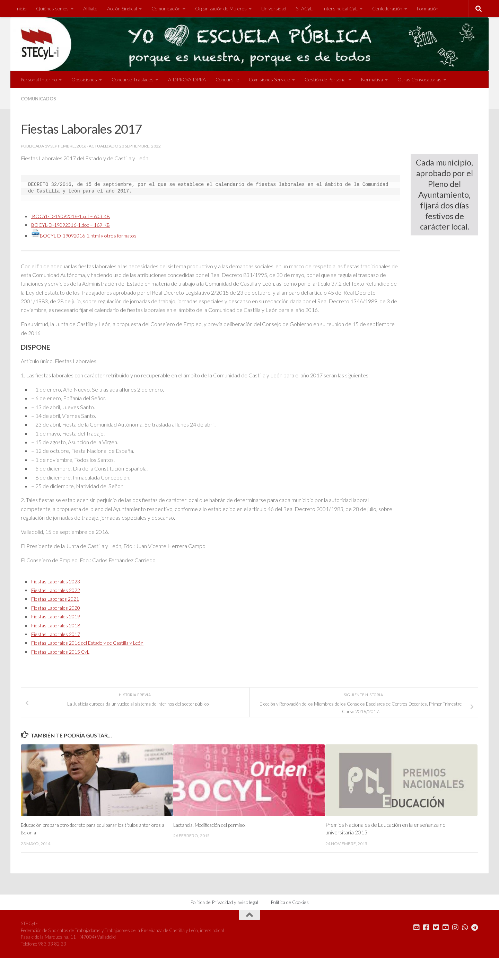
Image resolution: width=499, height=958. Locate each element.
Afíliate (90, 8)
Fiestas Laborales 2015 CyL (64, 651)
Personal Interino (38, 79)
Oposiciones (84, 79)
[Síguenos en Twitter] (435, 927)
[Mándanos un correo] (416, 927)
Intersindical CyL (340, 8)
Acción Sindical (122, 8)
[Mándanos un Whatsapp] (465, 927)
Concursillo (227, 79)
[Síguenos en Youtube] (445, 927)
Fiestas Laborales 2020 (58, 607)
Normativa (372, 79)
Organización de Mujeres (221, 8)
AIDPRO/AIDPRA (187, 79)
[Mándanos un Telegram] (474, 927)
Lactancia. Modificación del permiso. (213, 825)
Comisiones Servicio (269, 79)
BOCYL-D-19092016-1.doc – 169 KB (75, 224)
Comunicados (40, 98)
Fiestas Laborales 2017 (58, 633)
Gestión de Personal (326, 79)
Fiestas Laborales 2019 (58, 616)
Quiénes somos (52, 8)
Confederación (387, 8)
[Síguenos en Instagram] (455, 927)
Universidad (273, 8)
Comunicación (166, 8)
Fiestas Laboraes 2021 (58, 598)
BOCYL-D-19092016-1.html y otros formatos (89, 235)
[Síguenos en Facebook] (426, 927)
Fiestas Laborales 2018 (58, 624)
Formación (427, 8)
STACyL (304, 8)
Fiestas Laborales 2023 (58, 581)
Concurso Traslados (133, 79)
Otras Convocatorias (419, 79)
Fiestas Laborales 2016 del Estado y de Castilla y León (95, 642)
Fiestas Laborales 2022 (58, 590)
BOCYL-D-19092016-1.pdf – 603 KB (75, 216)
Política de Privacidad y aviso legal (224, 902)
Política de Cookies (290, 902)
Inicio (20, 8)
